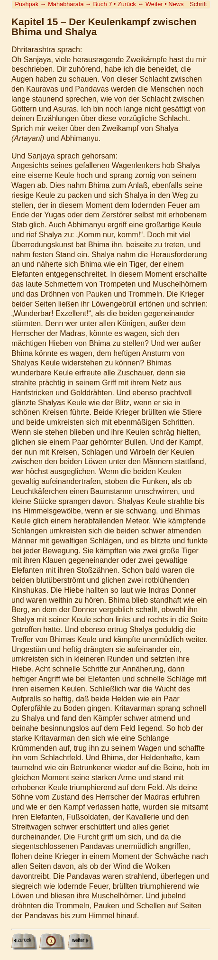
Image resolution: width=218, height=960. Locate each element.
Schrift (198, 4)
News (175, 4)
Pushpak (26, 4)
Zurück (127, 4)
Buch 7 (102, 4)
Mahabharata (65, 4)
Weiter (154, 4)
